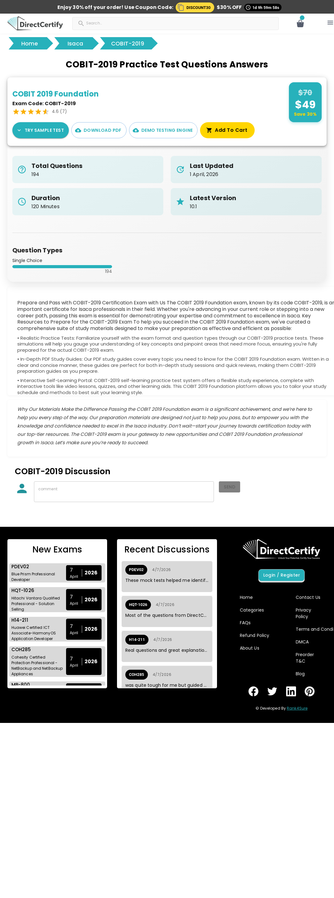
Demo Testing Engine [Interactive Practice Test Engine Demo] (163, 130)
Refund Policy (254, 635)
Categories (252, 610)
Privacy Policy (303, 613)
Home (29, 43)
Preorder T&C (305, 657)
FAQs (245, 623)
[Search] (105, 22)
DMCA (302, 642)
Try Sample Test (40, 130)
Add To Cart (227, 130)
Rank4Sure (297, 708)
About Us (249, 648)
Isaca (75, 43)
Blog (300, 674)
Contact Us (308, 597)
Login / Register (281, 575)
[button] (195, 7)
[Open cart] (300, 23)
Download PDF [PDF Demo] (99, 130)
